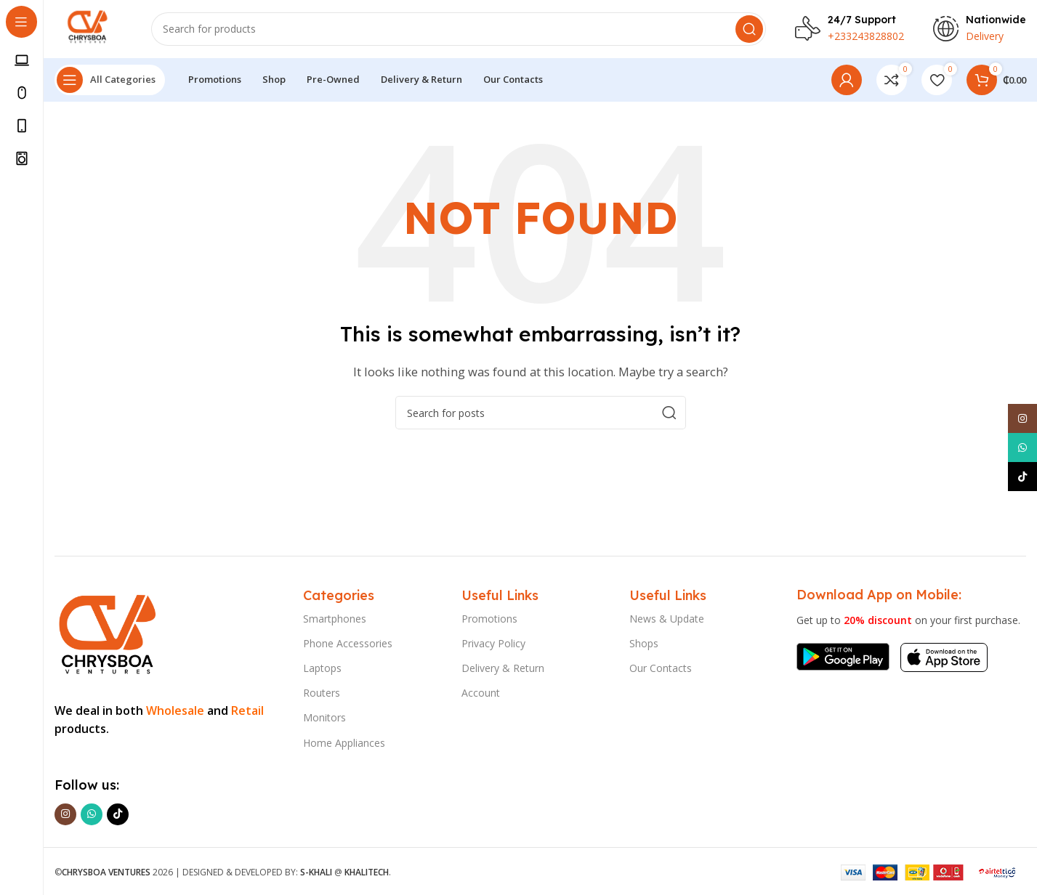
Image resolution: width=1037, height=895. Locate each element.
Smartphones (334, 618)
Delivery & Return (502, 668)
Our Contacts (660, 668)
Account (480, 693)
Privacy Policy (493, 643)
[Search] (458, 29)
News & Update (666, 618)
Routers (321, 693)
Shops (643, 643)
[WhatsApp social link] (91, 814)
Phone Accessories (347, 643)
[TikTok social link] (118, 814)
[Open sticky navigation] (109, 79)
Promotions (489, 618)
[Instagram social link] (65, 814)
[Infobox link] (849, 29)
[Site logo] (88, 27)
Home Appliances (344, 743)
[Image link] (106, 631)
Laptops (322, 668)
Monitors (324, 718)
